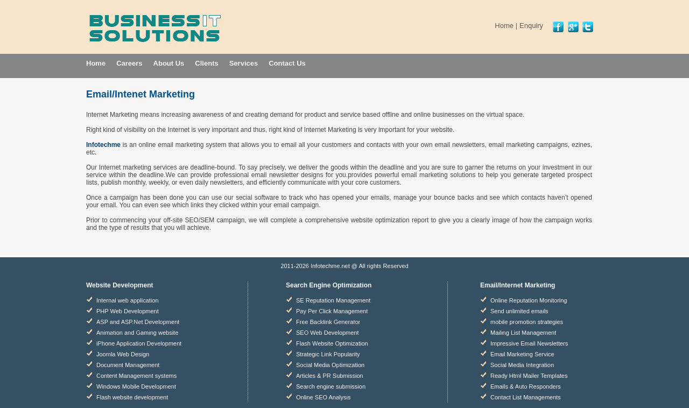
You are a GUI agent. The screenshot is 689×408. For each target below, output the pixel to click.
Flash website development (132, 397)
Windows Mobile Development (136, 386)
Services (243, 63)
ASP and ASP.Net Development (137, 322)
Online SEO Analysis (323, 397)
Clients (206, 63)
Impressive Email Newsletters (529, 343)
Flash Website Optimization (332, 343)
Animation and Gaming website (137, 332)
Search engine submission (330, 386)
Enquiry (531, 26)
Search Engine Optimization (328, 285)
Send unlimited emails (519, 311)
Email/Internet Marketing (517, 285)
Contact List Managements (525, 397)
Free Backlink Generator (328, 322)
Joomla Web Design (122, 354)
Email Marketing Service (522, 354)
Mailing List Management (523, 332)
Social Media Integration (522, 365)
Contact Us (287, 63)
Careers (129, 63)
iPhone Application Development (138, 343)
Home (96, 63)
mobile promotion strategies (526, 322)
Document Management (127, 365)
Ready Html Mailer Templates (528, 375)
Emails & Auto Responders (525, 386)
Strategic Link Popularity (328, 354)
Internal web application (127, 300)
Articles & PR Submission (329, 375)
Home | (506, 26)
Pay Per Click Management (332, 311)
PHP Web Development (127, 311)
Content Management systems (136, 375)
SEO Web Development (327, 332)
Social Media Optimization (330, 365)
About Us (169, 63)
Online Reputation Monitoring (528, 300)
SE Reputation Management (333, 300)
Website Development (119, 285)
